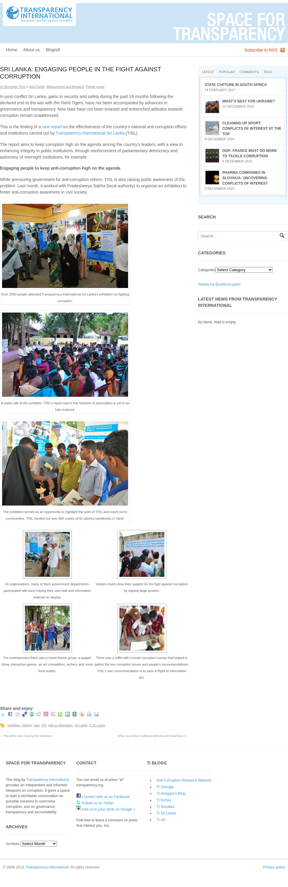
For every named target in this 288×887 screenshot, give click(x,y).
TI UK (161, 820)
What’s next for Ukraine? (248, 101)
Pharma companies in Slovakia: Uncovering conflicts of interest (245, 178)
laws (37, 725)
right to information (60, 725)
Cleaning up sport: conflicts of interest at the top (251, 128)
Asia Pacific (37, 86)
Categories (206, 270)
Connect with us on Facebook (102, 797)
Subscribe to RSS (261, 50)
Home (11, 49)
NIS (43, 725)
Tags (268, 72)
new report (52, 126)
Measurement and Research (65, 86)
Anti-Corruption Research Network (184, 780)
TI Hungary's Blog (171, 793)
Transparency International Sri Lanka (90, 133)
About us (31, 49)
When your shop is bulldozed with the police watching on (153, 735)
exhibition (14, 725)
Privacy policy (274, 867)
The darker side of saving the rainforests (26, 735)
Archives (13, 844)
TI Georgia (165, 787)
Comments (249, 72)
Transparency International (47, 780)
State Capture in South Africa (236, 85)
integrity (27, 725)
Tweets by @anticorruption (219, 284)
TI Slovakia (165, 807)
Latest (208, 72)
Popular (227, 72)
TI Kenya (164, 800)
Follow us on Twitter (95, 803)
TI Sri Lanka (97, 725)
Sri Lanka (81, 725)
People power (95, 86)
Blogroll (53, 49)
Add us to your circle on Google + (105, 809)
